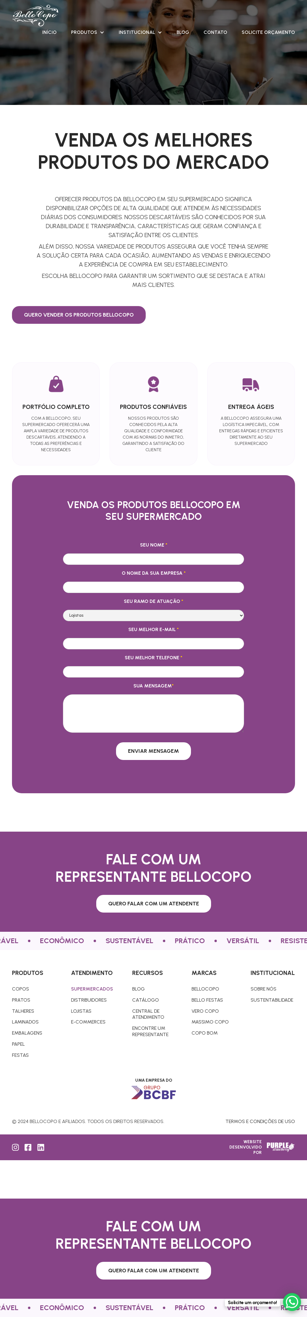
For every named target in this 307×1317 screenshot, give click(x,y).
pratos (21, 1000)
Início (49, 32)
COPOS (20, 989)
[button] (87, 32)
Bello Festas (207, 1000)
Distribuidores (89, 1000)
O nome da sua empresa (154, 573)
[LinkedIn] (41, 1147)
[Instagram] (16, 1147)
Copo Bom (205, 1033)
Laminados (25, 1022)
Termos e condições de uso (260, 1121)
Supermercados (92, 989)
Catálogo (145, 1000)
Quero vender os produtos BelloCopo (79, 314)
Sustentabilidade (272, 1000)
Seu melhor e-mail (153, 629)
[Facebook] (28, 1147)
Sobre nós (263, 989)
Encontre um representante (150, 1031)
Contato (215, 32)
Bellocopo (205, 989)
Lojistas (81, 1011)
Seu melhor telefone (153, 657)
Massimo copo (210, 1022)
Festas (20, 1055)
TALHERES (23, 1011)
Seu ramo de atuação (153, 601)
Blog (183, 32)
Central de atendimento (148, 1014)
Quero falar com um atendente (153, 903)
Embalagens (27, 1033)
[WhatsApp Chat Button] (292, 1302)
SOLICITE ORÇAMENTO (268, 32)
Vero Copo (205, 1011)
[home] (35, 15)
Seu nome (153, 545)
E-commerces (88, 1022)
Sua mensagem (153, 686)
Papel (18, 1044)
